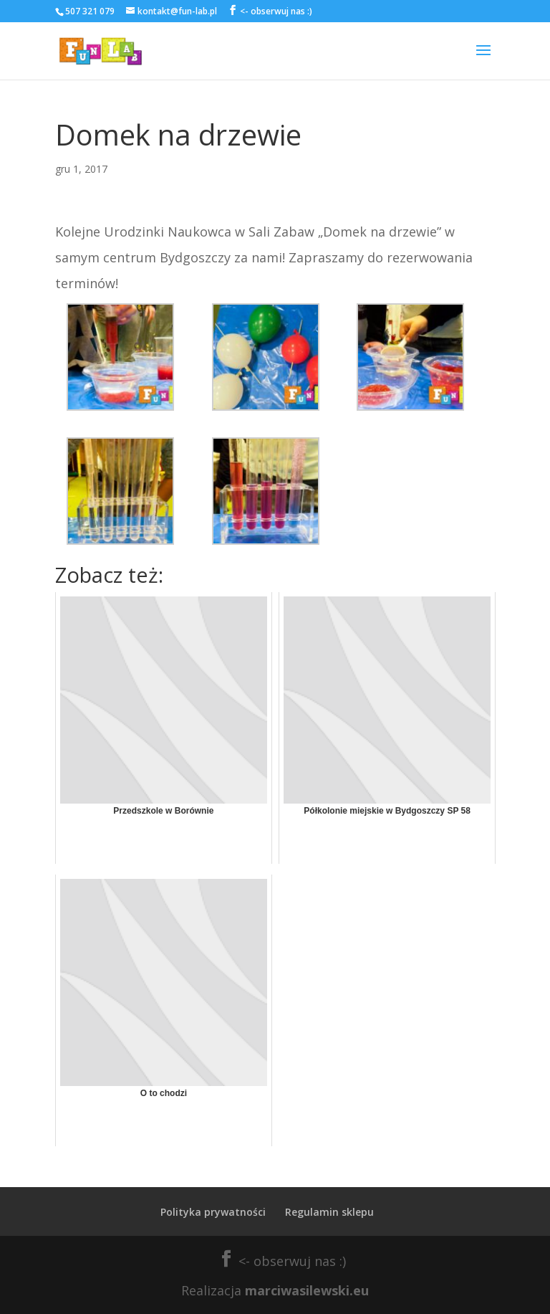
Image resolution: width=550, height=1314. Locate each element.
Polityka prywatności (213, 1212)
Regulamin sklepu (329, 1212)
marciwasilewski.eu (307, 1290)
